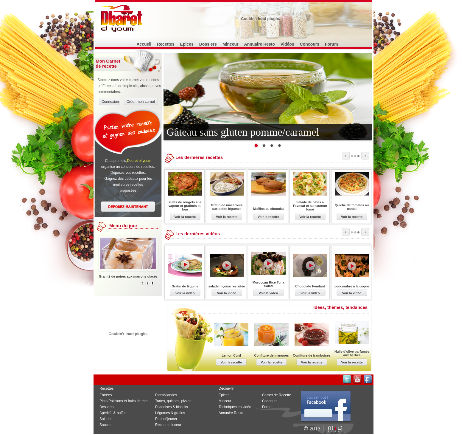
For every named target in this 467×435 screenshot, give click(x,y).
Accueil (143, 44)
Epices (187, 44)
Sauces (105, 425)
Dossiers (208, 44)
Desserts (106, 407)
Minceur (230, 44)
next (365, 156)
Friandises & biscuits (171, 407)
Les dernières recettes (199, 157)
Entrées (105, 395)
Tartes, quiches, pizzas (173, 401)
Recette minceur (168, 425)
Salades (105, 419)
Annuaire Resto (259, 44)
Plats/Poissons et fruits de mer (123, 401)
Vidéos (287, 44)
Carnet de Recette (276, 395)
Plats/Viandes (166, 395)
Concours (309, 44)
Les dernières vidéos (197, 233)
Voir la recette (185, 217)
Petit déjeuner (166, 419)
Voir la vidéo (185, 293)
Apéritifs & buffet (112, 413)
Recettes (165, 44)
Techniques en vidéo (235, 407)
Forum (331, 44)
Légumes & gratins (170, 413)
